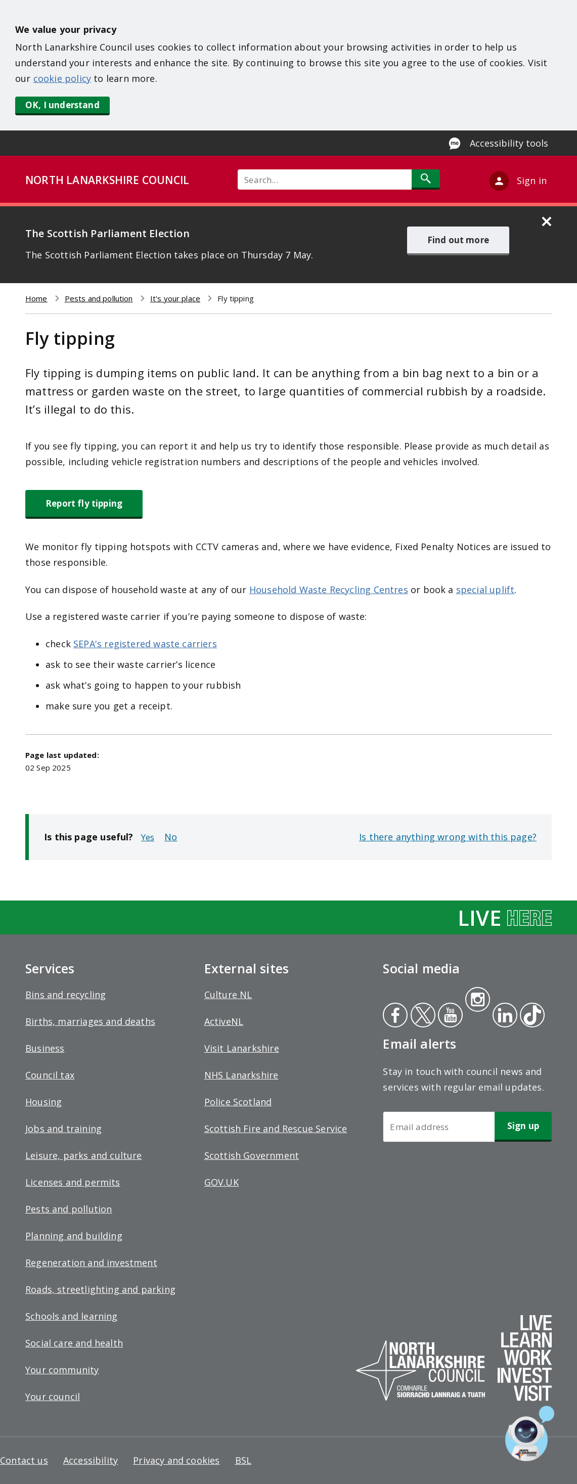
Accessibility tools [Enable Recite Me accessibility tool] (509, 143)
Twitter (422, 1016)
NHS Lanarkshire (241, 1075)
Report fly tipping (84, 503)
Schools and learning (71, 1316)
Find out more (458, 240)
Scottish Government (251, 1155)
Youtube (449, 1016)
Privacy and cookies (176, 1460)
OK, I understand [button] (62, 105)
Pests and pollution (99, 298)
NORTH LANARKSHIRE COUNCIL (107, 180)
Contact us (24, 1460)
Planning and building (73, 1236)
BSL (243, 1460)
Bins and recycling (65, 994)
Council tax (49, 1075)
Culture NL (228, 994)
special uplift (485, 589)
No (170, 837)
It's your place (175, 298)
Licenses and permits (72, 1182)
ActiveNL (223, 1021)
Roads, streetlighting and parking (100, 1289)
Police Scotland (238, 1102)
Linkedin (503, 1016)
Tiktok (530, 1016)
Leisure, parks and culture (83, 1155)
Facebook (395, 1016)
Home (36, 298)
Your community (62, 1370)
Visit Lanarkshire (241, 1048)
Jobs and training (63, 1128)
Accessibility (90, 1460)
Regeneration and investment (91, 1262)
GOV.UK (221, 1182)
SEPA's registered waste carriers (145, 644)
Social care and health (74, 1343)
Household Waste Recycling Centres (328, 589)
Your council (52, 1396)
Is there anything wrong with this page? (448, 837)
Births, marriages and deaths (90, 1021)
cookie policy (62, 78)
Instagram (477, 1001)
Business (44, 1048)
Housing (43, 1102)
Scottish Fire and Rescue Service (275, 1128)
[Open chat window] (529, 1433)
